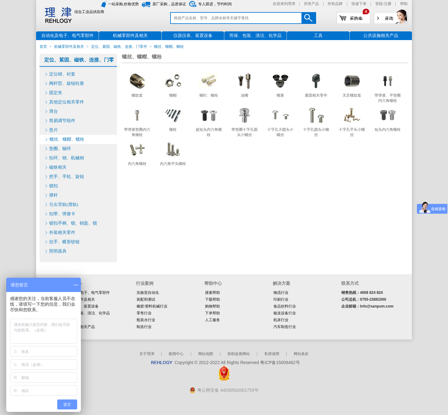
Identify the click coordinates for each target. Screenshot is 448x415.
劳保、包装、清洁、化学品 (87, 313)
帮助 (404, 4)
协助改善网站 (238, 354)
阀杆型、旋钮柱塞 (66, 83)
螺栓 (173, 129)
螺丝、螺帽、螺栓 (66, 139)
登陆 (379, 4)
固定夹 (55, 92)
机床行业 (280, 320)
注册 (387, 4)
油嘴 (244, 95)
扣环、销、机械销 (66, 158)
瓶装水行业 (146, 320)
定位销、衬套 (62, 74)
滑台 (53, 111)
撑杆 (53, 195)
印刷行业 (280, 299)
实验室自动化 (148, 292)
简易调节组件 (62, 120)
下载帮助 (212, 299)
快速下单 (359, 4)
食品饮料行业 (284, 306)
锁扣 (53, 186)
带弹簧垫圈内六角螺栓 (137, 132)
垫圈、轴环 (60, 148)
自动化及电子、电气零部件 (87, 292)
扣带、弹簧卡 (62, 214)
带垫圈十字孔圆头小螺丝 (244, 132)
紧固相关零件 (316, 95)
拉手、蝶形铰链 (64, 241)
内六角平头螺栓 (173, 164)
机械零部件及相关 (69, 46)
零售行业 (144, 313)
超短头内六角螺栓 (209, 132)
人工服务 (212, 320)
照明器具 (58, 251)
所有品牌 (335, 4)
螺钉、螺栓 (208, 95)
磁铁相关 (58, 167)
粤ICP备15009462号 (280, 362)
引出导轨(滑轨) (63, 204)
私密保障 (271, 354)
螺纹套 (137, 95)
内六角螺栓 (137, 164)
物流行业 (280, 292)
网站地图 (205, 354)
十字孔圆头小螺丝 (316, 132)
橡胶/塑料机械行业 (152, 306)
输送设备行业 (284, 313)
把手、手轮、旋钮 (66, 176)
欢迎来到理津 (284, 4)
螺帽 (173, 95)
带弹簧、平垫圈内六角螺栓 (388, 98)
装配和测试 (146, 299)
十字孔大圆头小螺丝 (280, 132)
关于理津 (146, 354)
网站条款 (301, 354)
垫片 (53, 130)
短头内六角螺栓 (388, 129)
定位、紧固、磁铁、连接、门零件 (119, 46)
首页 (43, 46)
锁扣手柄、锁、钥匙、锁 (73, 223)
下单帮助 (212, 313)
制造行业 (144, 327)
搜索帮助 (212, 292)
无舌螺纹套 (352, 95)
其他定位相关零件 (66, 102)
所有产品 (311, 4)
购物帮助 (212, 306)
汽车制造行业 (284, 327)
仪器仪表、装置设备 (82, 306)
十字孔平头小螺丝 (352, 132)
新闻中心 (176, 354)
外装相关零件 (62, 232)
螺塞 (280, 95)
